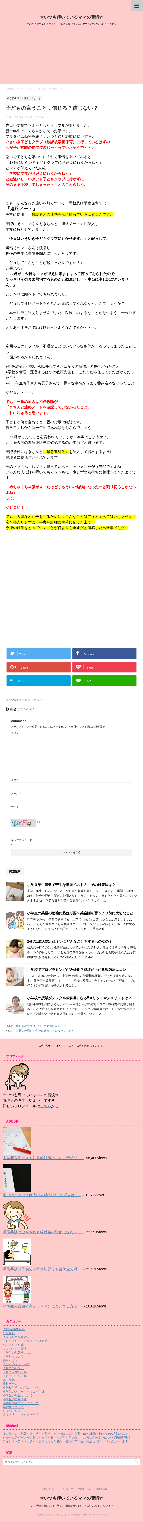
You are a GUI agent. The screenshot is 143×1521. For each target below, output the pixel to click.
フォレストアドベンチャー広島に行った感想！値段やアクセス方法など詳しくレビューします (65, 1441)
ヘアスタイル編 (13, 1344)
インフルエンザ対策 (16, 1337)
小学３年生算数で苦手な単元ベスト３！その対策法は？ (71, 885)
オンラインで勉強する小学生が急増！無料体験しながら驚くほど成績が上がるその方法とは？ (65, 1433)
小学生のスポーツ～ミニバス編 (24, 1391)
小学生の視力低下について (21, 1403)
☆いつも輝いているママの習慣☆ (71, 17)
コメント (16, 732)
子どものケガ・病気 (16, 1364)
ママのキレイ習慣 (15, 1348)
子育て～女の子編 (15, 1372)
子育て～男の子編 (15, 1376)
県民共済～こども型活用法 (21, 1414)
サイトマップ (66, 1489)
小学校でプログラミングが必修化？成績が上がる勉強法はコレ (76, 970)
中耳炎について (13, 1356)
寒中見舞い (10, 1379)
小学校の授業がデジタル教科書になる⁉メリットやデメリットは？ (79, 998)
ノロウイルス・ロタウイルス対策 (25, 1341)
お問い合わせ (48, 1489)
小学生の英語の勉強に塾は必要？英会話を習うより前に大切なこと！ (82, 913)
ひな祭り (9, 1333)
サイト (15, 806)
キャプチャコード (21, 840)
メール (16, 793)
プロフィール (84, 1489)
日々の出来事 (12, 1411)
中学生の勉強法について (19, 1352)
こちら (45, 1106)
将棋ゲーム (10, 1383)
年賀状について (13, 1407)
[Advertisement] (71, 56)
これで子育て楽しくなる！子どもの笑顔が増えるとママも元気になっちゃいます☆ (71, 1505)
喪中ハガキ (10, 1360)
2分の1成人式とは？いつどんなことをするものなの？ (69, 941)
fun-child (27, 709)
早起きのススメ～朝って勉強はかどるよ (41, 1026)
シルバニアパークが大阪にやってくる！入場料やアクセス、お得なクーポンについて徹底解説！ (67, 1437)
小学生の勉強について (18, 1395)
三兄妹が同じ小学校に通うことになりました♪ (44, 1030)
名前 (14, 780)
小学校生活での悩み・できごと (26, 699)
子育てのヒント (13, 1368)
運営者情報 (101, 1489)
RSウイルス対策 (14, 1329)
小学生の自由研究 (15, 1399)
